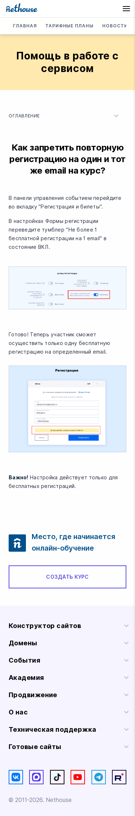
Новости (115, 25)
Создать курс (67, 577)
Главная (25, 25)
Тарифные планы (69, 25)
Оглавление (65, 116)
